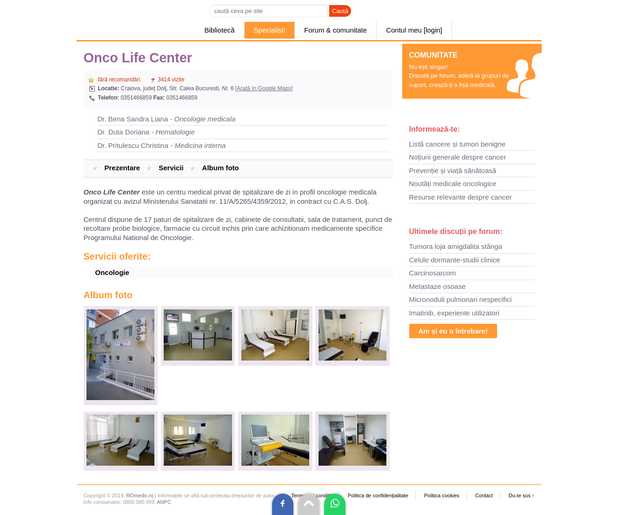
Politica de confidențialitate (378, 495)
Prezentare (122, 168)
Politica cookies (441, 495)
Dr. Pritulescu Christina (162, 145)
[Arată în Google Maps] (263, 88)
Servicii (171, 168)
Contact (484, 495)
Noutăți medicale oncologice (453, 183)
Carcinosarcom (432, 273)
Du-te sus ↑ (522, 495)
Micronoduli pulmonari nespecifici (460, 299)
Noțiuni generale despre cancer (457, 157)
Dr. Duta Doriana (146, 132)
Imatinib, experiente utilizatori (454, 313)
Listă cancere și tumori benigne (457, 144)
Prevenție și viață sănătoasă (453, 170)
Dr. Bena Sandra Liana (167, 119)
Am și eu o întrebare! (453, 331)
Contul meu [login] (414, 30)
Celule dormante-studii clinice (454, 260)
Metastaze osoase (437, 286)
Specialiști (270, 30)
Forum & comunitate (335, 30)
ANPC (164, 502)
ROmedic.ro (139, 495)
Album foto (220, 168)
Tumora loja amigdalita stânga (455, 246)
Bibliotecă (220, 30)
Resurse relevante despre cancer (460, 197)
